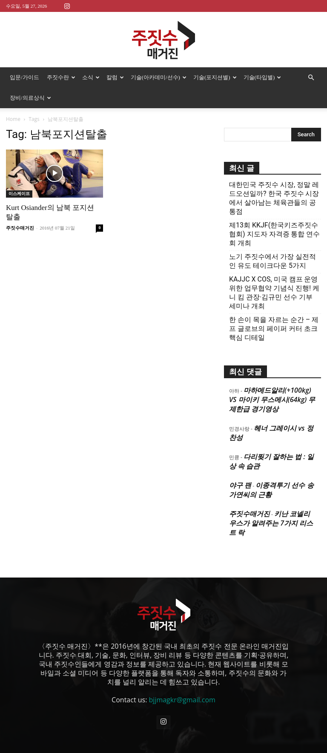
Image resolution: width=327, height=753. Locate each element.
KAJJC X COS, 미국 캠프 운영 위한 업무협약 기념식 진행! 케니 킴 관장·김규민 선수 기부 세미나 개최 (274, 272)
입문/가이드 (24, 77)
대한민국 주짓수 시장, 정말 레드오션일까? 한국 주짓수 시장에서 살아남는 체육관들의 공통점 (274, 177)
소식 (91, 77)
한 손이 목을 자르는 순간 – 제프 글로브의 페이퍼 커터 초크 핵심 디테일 (273, 308)
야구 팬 (240, 464)
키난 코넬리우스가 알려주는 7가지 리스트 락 (271, 503)
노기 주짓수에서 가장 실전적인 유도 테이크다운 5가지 (272, 240)
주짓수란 (61, 77)
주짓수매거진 (20, 207)
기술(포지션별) (215, 77)
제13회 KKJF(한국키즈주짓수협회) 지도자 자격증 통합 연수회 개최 (274, 214)
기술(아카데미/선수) (158, 77)
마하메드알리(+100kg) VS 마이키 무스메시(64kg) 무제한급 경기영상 (272, 379)
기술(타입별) (262, 77)
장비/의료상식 (30, 98)
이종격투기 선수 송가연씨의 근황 (271, 469)
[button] (311, 77)
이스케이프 (19, 173)
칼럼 (115, 77)
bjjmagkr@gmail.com (182, 679)
